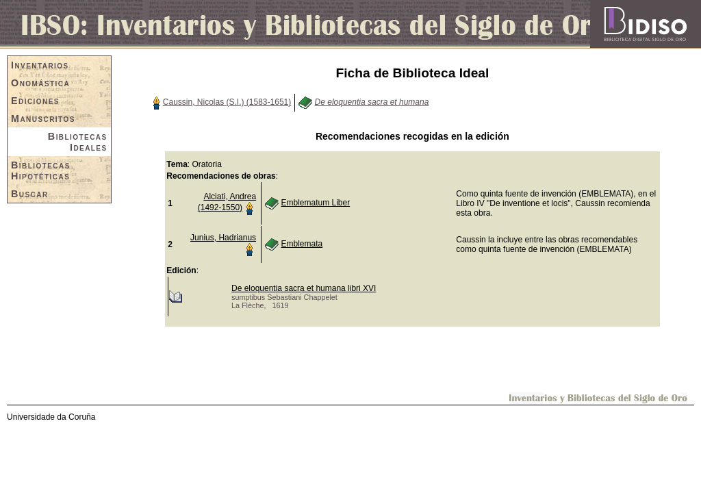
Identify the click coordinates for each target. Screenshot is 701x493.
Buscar (30, 193)
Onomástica (40, 82)
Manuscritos (43, 118)
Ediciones (35, 100)
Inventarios (40, 65)
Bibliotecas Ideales (77, 142)
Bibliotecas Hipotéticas (41, 170)
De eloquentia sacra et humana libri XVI (303, 288)
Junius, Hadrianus (223, 237)
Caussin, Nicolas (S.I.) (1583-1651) (227, 102)
